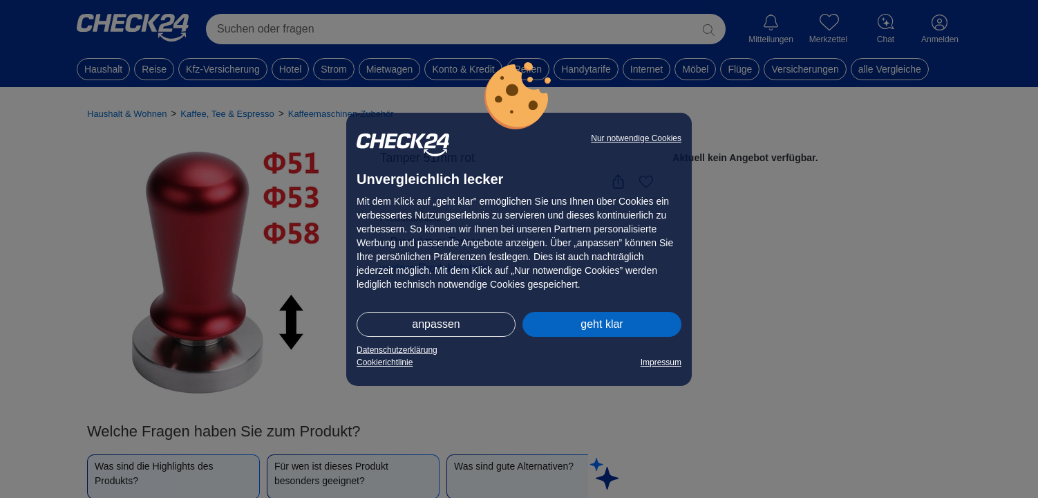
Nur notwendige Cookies (636, 138)
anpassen (436, 324)
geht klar (602, 324)
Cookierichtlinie (385, 362)
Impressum (661, 362)
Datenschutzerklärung (397, 350)
